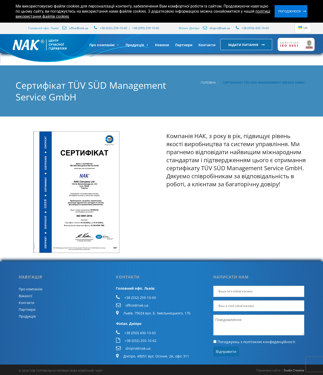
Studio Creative (294, 370)
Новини (162, 45)
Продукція (137, 45)
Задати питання (243, 45)
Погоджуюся (289, 11)
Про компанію (104, 45)
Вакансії (25, 296)
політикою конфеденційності (269, 341)
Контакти (206, 45)
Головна (208, 82)
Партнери (183, 45)
